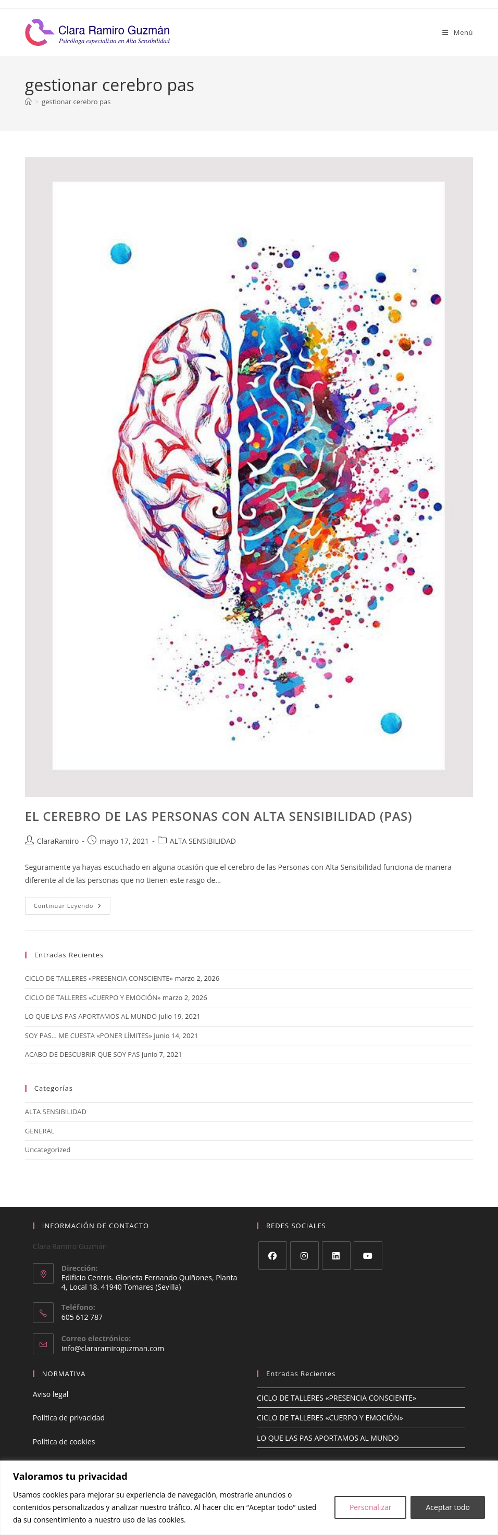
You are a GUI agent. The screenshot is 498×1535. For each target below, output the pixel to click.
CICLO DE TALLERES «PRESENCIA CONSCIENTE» (99, 978)
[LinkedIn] (336, 1255)
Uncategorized (48, 1149)
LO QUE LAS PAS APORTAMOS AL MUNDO (91, 1016)
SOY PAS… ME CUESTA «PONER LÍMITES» (88, 1035)
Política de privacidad (69, 1417)
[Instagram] (304, 1255)
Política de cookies (64, 1441)
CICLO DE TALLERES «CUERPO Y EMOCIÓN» (93, 997)
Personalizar (371, 1507)
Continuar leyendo (72, 903)
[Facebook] (272, 1255)
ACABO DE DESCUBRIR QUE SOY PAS (82, 1054)
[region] (249, 1498)
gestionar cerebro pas (76, 101)
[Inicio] (28, 101)
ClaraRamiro (58, 841)
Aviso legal (50, 1394)
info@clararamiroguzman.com (112, 1348)
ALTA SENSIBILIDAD (203, 841)
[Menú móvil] (457, 32)
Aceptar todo (448, 1507)
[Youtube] (368, 1255)
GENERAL (40, 1130)
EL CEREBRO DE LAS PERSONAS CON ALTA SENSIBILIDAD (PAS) (218, 816)
